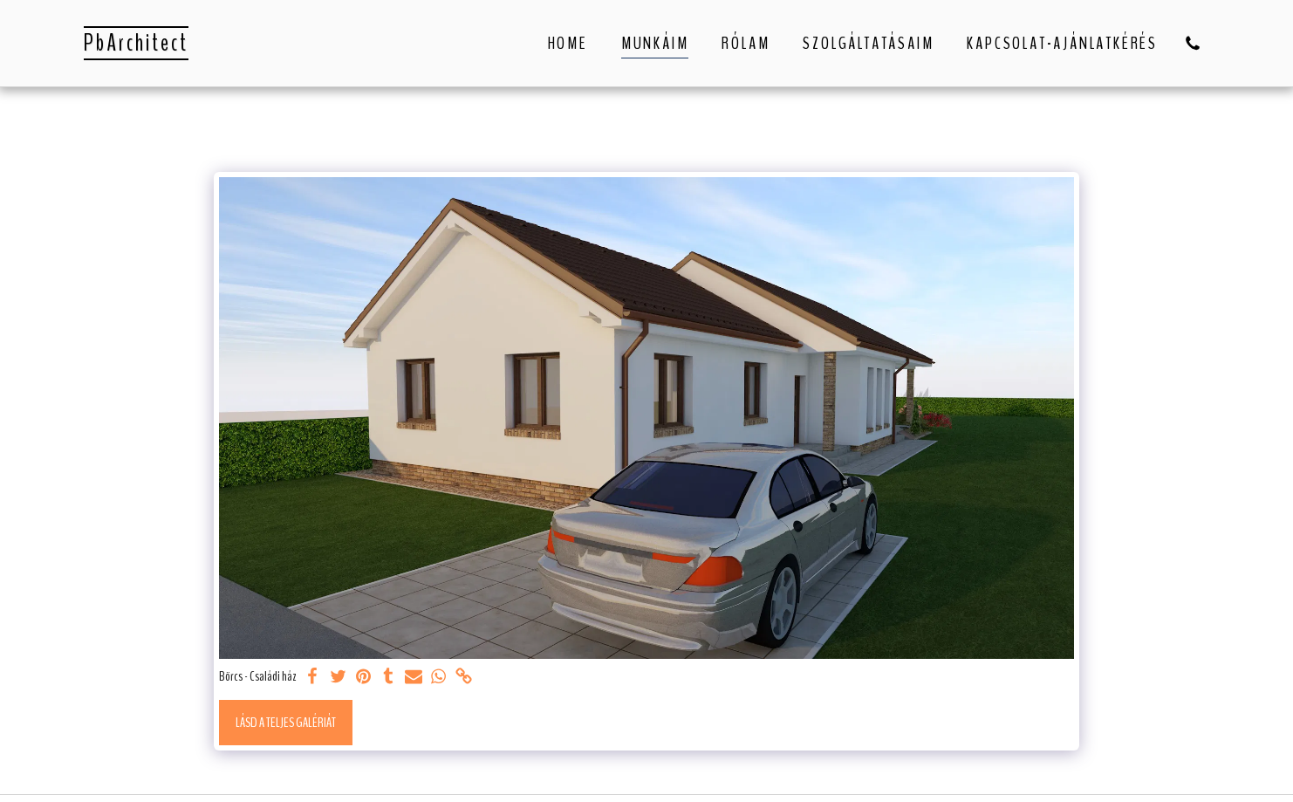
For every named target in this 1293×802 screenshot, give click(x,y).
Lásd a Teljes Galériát (286, 722)
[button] (1192, 43)
